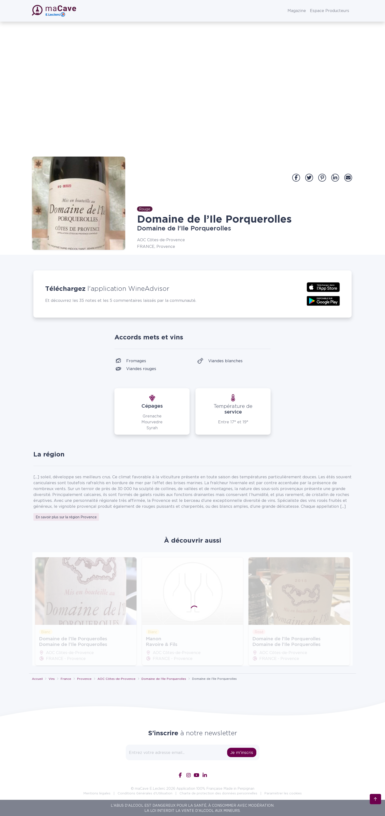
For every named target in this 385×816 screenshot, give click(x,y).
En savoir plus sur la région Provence (66, 517)
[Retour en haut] (375, 786)
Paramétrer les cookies (283, 793)
